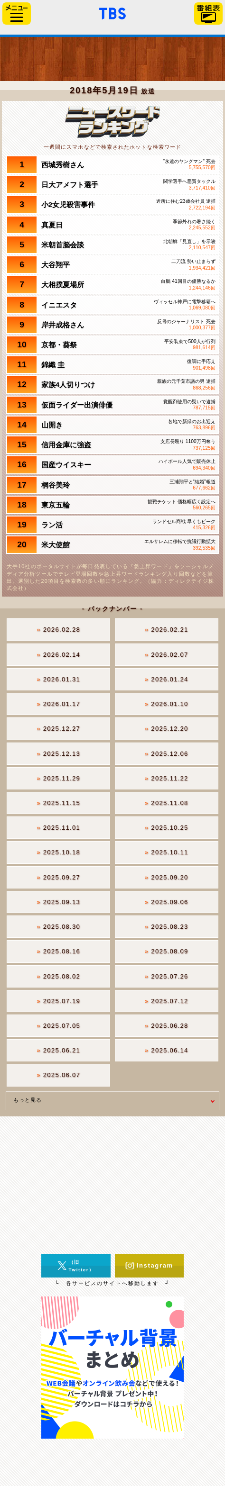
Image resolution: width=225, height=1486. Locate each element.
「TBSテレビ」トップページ (112, 12)
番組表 (208, 13)
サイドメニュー (16, 13)
